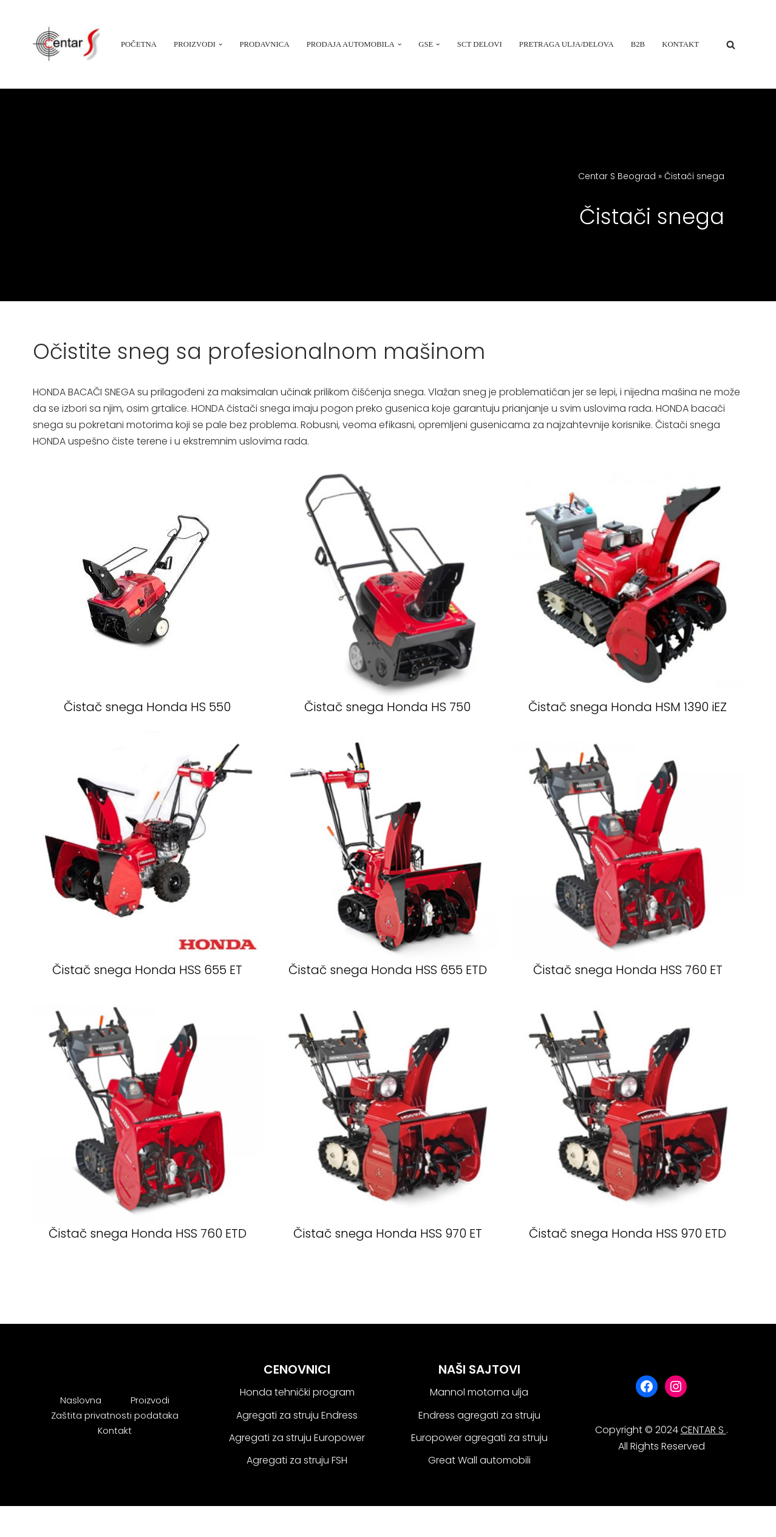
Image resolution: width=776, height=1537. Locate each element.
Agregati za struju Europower (297, 1438)
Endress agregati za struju (479, 1415)
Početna (139, 44)
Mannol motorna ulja (479, 1392)
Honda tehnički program (297, 1392)
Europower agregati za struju (479, 1438)
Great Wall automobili (479, 1460)
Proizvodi (150, 1400)
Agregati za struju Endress (297, 1415)
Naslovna (80, 1400)
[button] (220, 44)
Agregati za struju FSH (297, 1460)
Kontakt (680, 44)
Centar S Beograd (617, 176)
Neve (44, 1521)
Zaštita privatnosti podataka (115, 1415)
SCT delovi (479, 44)
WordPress (148, 1521)
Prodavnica (264, 44)
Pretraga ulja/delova (566, 44)
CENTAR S (703, 1430)
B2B (638, 44)
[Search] (730, 44)
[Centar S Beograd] (66, 44)
